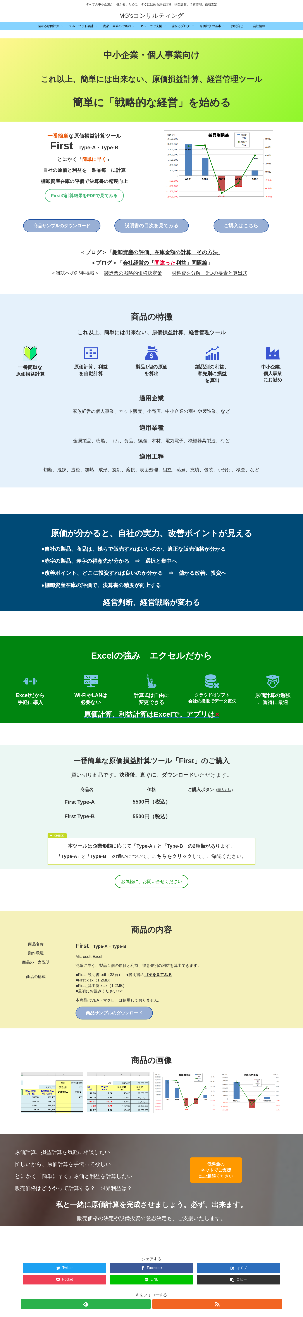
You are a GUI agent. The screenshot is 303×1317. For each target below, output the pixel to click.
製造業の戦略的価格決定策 (133, 273)
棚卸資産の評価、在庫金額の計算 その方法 (165, 252)
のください (216, 1170)
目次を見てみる (158, 975)
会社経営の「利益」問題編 (165, 263)
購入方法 (224, 790)
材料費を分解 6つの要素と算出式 (209, 273)
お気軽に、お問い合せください (151, 881)
